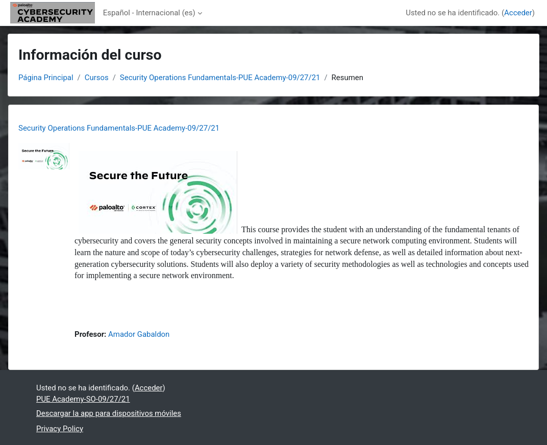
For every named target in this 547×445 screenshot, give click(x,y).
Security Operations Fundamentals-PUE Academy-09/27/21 (220, 77)
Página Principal (45, 77)
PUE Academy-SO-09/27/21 (83, 399)
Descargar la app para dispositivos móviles (108, 413)
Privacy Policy (59, 428)
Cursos (97, 77)
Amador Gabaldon (138, 334)
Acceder (518, 12)
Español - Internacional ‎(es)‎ (149, 12)
